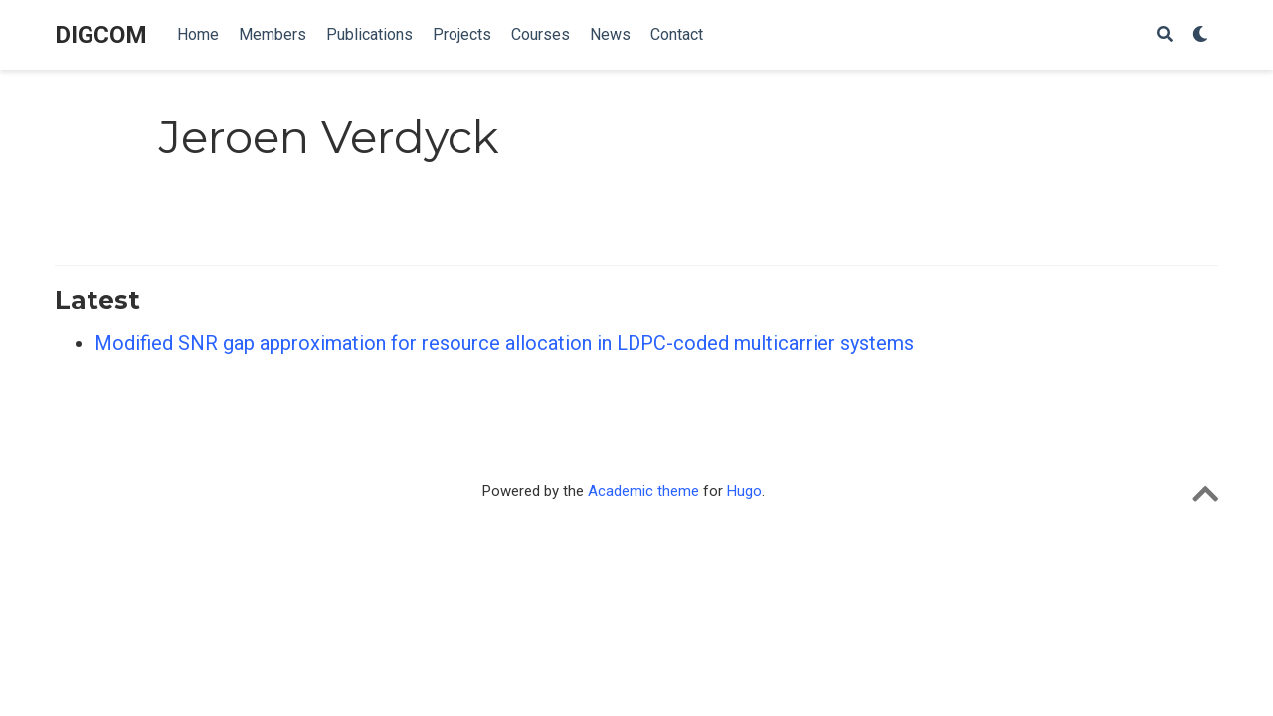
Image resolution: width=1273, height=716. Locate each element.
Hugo (744, 491)
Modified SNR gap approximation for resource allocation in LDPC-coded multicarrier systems (504, 343)
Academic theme (643, 491)
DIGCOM (101, 35)
